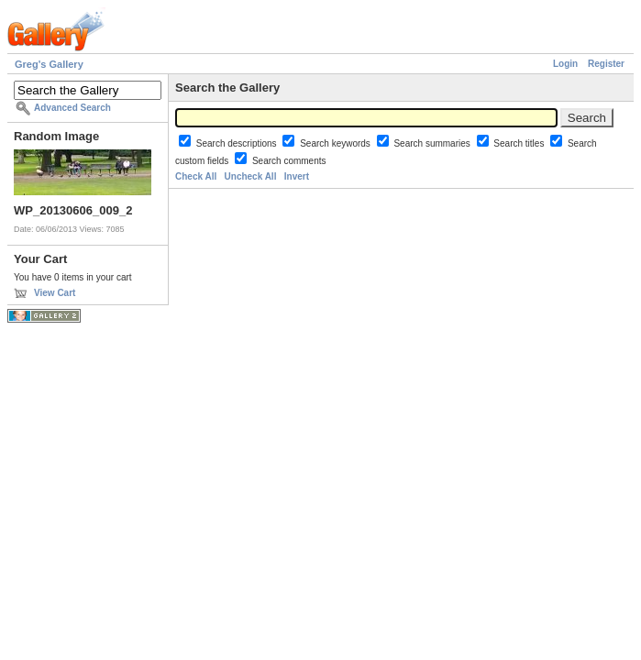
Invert (296, 176)
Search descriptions (238, 143)
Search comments (289, 161)
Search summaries (432, 143)
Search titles (520, 143)
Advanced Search (72, 108)
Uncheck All (251, 176)
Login (565, 64)
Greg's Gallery (49, 64)
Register (606, 64)
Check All (195, 176)
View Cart (54, 293)
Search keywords (336, 143)
